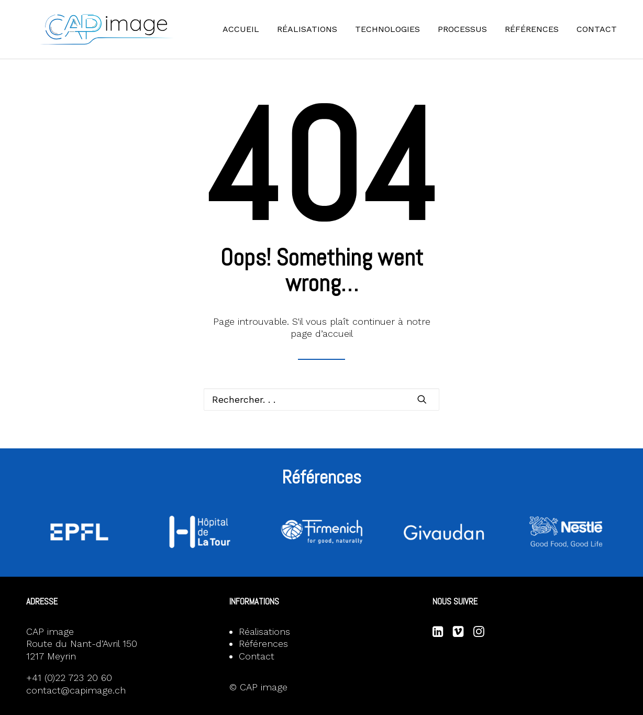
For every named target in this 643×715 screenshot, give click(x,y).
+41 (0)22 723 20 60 (69, 677)
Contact (604, 35)
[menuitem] (252, 35)
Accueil (248, 35)
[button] (422, 399)
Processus (469, 35)
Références (539, 35)
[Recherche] (321, 399)
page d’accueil (322, 333)
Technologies (394, 35)
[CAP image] (118, 35)
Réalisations (314, 35)
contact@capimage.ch (76, 690)
